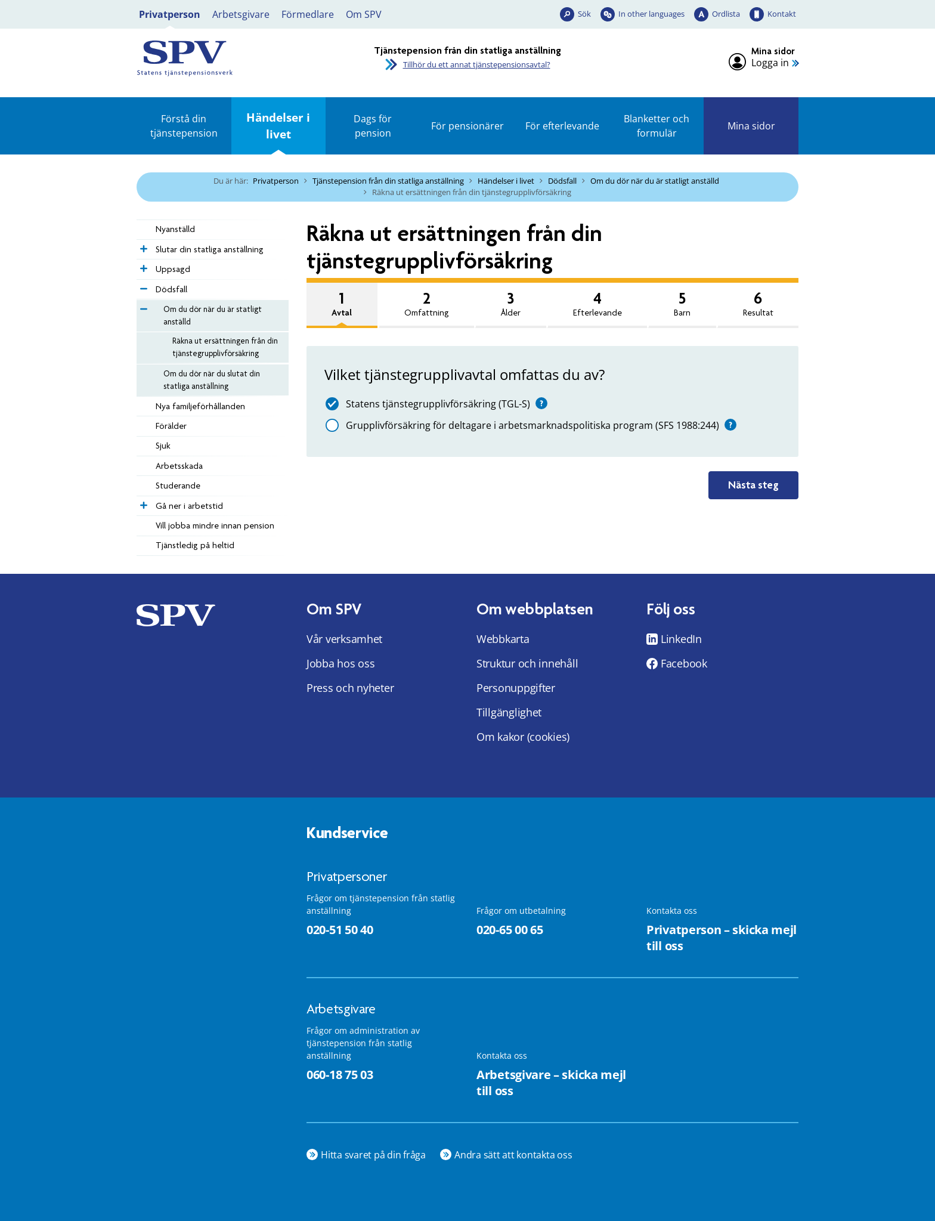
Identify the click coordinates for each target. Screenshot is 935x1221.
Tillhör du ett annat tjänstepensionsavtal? (476, 64)
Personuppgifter (515, 688)
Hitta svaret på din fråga (373, 1154)
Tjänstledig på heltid (195, 545)
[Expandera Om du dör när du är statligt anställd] (142, 306)
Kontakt (781, 13)
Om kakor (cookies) (522, 736)
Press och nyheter (350, 688)
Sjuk (163, 445)
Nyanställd (175, 229)
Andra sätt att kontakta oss (513, 1154)
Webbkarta (503, 639)
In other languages (651, 13)
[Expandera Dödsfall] (142, 286)
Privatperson (169, 14)
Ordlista (726, 13)
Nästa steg (753, 485)
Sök (584, 13)
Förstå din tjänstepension (184, 126)
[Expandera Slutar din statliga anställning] (142, 246)
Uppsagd (173, 269)
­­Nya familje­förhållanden (200, 406)
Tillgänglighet (508, 712)
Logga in (770, 63)
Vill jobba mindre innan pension (215, 525)
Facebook (684, 663)
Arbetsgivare (241, 14)
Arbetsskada (179, 465)
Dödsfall (562, 180)
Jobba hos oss (340, 663)
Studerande (178, 485)
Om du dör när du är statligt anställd (654, 180)
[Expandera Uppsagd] (142, 265)
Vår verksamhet (344, 639)
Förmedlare (307, 14)
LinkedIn (681, 639)
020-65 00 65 (509, 930)
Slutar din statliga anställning (210, 249)
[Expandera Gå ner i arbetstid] (142, 502)
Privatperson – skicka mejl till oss (721, 938)
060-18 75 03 (339, 1075)
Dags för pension (373, 126)
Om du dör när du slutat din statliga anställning (211, 380)
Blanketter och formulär (656, 126)
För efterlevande (562, 125)
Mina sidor (751, 125)
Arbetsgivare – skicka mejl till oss (551, 1083)
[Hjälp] (541, 403)
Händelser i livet (278, 125)
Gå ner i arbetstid (189, 505)
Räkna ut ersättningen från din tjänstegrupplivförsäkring (225, 347)
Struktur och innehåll (527, 663)
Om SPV (364, 14)
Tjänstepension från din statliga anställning (388, 180)
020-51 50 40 (339, 930)
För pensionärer (467, 125)
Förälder (171, 426)
